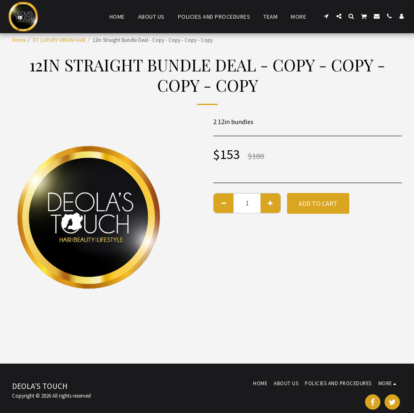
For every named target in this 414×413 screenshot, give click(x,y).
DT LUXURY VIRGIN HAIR (59, 40)
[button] (326, 16)
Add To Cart (318, 203)
